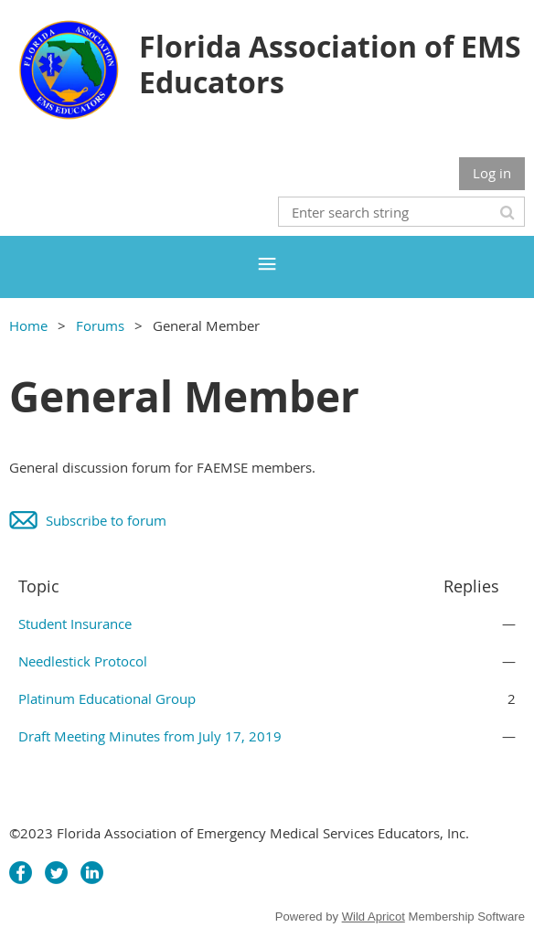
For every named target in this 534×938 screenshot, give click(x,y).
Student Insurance (75, 623)
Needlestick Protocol (82, 661)
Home (28, 325)
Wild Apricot (373, 916)
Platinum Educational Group (107, 698)
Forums (100, 325)
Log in (492, 173)
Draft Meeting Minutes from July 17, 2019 (150, 736)
